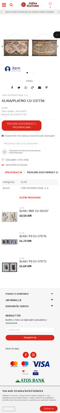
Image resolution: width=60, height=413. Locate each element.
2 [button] (30, 73)
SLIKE (5, 107)
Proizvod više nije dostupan (21, 143)
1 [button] (27, 73)
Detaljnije (9, 409)
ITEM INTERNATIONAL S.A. (35, 188)
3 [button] (33, 73)
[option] (30, 12)
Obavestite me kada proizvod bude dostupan (28, 135)
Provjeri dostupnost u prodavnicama (21, 125)
